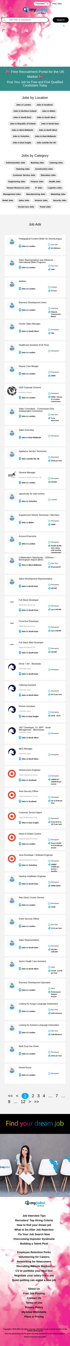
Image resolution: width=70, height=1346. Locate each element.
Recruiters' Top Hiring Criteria (34, 1220)
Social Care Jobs (26, 207)
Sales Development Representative (35, 579)
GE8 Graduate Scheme (30, 387)
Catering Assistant (27, 685)
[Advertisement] (35, 45)
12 (23, 1101)
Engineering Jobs (16, 181)
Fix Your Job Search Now (34, 1234)
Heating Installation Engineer (32, 876)
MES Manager (25, 749)
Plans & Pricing (34, 1316)
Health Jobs (54, 181)
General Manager (27, 472)
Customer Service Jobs (24, 175)
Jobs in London (23, 105)
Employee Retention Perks (34, 1252)
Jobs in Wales (48, 111)
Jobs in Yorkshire (21, 136)
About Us (34, 1288)
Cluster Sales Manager (29, 324)
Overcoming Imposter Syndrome (34, 1238)
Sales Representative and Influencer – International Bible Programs (37, 261)
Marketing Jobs (58, 194)
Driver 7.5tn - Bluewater (30, 664)
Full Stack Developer (28, 600)
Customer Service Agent (30, 812)
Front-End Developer (29, 621)
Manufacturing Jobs (35, 194)
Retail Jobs (8, 200)
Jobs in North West (48, 130)
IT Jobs (38, 188)
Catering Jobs (56, 163)
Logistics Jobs (55, 188)
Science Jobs (41, 200)
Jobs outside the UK (46, 142)
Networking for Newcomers (34, 1261)
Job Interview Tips (34, 1215)
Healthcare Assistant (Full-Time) (34, 345)
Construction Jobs (44, 169)
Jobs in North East (50, 123)
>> (36, 1101)
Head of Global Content (30, 834)
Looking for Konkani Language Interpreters (39, 1025)
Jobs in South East (22, 117)
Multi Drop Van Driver (29, 1046)
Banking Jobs (37, 163)
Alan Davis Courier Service (31, 897)
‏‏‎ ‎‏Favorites (41, 3)
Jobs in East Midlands (45, 136)
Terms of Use (34, 1302)
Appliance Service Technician (32, 451)
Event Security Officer (29, 919)
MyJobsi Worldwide (34, 1312)
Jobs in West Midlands (22, 130)
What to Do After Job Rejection (34, 1229)
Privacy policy (40, 1337)
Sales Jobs (24, 200)
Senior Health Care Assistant (32, 961)
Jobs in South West (46, 117)
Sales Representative (29, 940)
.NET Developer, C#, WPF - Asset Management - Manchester (35, 728)
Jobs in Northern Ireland (24, 111)
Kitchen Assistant (27, 706)
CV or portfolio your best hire (34, 1270)
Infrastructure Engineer (29, 770)
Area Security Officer (28, 791)
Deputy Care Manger (29, 366)
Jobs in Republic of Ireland (23, 123)
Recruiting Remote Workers (34, 1266)
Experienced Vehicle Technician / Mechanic (39, 515)
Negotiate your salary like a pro (34, 1275)
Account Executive (27, 536)
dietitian (22, 281)
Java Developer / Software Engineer (36, 855)
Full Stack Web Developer (31, 642)
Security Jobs (59, 200)
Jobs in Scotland (45, 105)
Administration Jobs (15, 163)
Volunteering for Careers (34, 1256)
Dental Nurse (25, 1067)
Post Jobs (57, 4)
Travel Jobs (45, 207)
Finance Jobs (37, 181)
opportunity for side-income (31, 494)
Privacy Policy (34, 1307)
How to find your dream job (34, 1225)
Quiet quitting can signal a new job (34, 1280)
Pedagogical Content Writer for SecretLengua (40, 239)
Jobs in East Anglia (22, 142)
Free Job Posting (34, 1293)
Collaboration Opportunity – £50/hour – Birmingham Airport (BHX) (37, 558)
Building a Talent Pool (34, 1243)
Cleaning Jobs (23, 169)
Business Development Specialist (34, 982)
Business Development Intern (33, 302)
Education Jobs (48, 175)
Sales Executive (26, 430)
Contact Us (34, 1298)
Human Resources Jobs (18, 188)
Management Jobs (12, 194)
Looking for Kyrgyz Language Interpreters (38, 1004)
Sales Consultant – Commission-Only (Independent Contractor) (36, 410)
